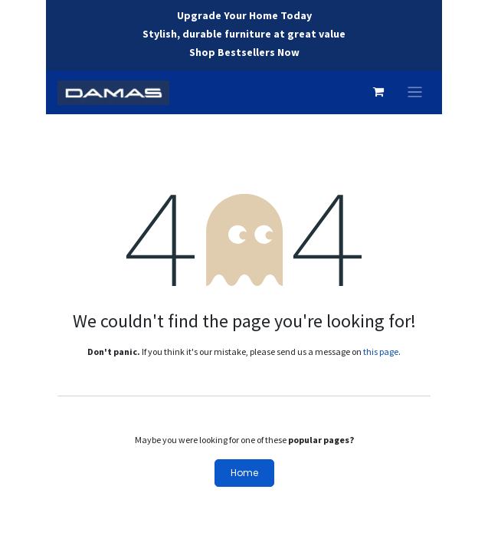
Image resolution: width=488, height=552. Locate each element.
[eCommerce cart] (378, 92)
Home (244, 472)
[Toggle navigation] (415, 92)
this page (380, 351)
